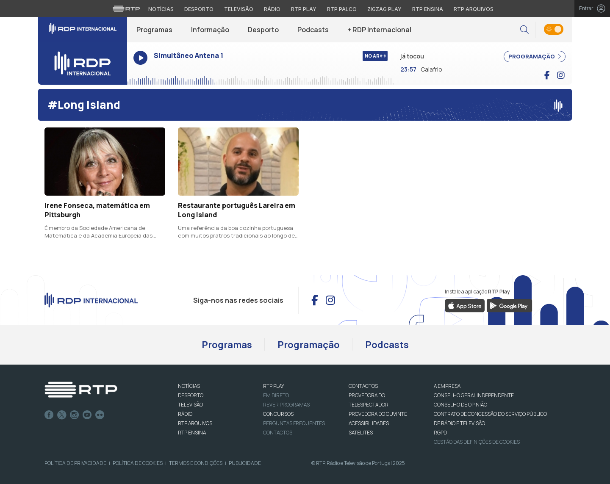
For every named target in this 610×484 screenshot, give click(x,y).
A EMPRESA (447, 386)
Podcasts (313, 29)
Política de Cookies (138, 463)
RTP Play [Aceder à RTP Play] (303, 9)
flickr (100, 415)
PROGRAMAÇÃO (534, 56)
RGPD (440, 432)
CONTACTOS (363, 386)
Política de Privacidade (75, 463)
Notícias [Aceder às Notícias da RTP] (161, 9)
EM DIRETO (276, 395)
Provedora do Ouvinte (378, 414)
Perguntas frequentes (294, 423)
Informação (210, 29)
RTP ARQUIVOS (195, 423)
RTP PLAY (273, 386)
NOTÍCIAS (189, 386)
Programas (154, 29)
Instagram (74, 415)
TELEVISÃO (190, 404)
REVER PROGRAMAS (286, 404)
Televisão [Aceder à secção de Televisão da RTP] (238, 9)
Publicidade (245, 463)
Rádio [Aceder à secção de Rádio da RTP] (272, 9)
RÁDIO (185, 414)
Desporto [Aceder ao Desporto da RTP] (199, 9)
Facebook (49, 415)
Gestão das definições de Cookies (477, 441)
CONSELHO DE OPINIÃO (460, 404)
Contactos (277, 432)
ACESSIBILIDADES (369, 423)
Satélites (361, 432)
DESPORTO (190, 395)
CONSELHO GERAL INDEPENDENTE (474, 395)
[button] (524, 30)
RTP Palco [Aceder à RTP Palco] (342, 9)
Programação (308, 344)
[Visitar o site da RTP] (126, 8)
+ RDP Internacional (379, 29)
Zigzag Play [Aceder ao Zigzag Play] (384, 9)
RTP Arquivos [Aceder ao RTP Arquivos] (474, 9)
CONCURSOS (278, 414)
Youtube (87, 415)
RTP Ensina (192, 432)
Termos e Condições (195, 463)
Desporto (263, 29)
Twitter (62, 415)
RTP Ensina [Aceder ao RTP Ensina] (427, 9)
